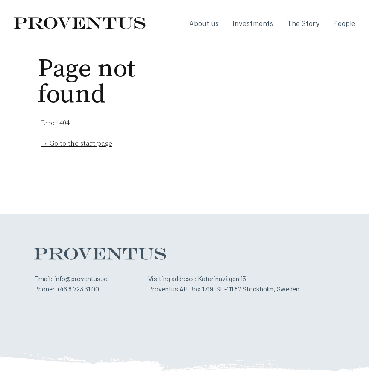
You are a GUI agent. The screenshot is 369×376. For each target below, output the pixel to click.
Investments (252, 23)
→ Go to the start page (76, 143)
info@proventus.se (81, 278)
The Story (303, 23)
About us (204, 23)
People (344, 23)
